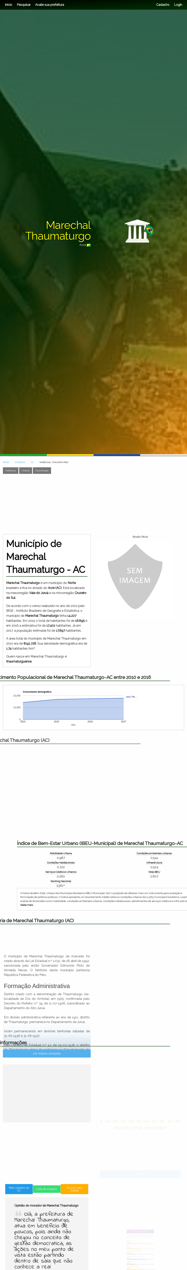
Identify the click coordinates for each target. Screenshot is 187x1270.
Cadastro (162, 5)
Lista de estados (46, 1230)
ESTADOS (20, 462)
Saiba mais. (144, 905)
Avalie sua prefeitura (49, 5)
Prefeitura (10, 470)
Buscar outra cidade (61, 1230)
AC (32, 462)
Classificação (42, 470)
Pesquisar (24, 5)
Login (177, 5)
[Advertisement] (73, 504)
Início (8, 5)
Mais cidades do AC (31, 1230)
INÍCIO (6, 462)
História (26, 470)
